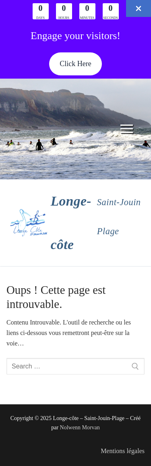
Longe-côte (71, 222)
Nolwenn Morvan (80, 427)
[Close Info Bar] (138, 8)
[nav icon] (126, 129)
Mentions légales (123, 450)
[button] (75, 63)
